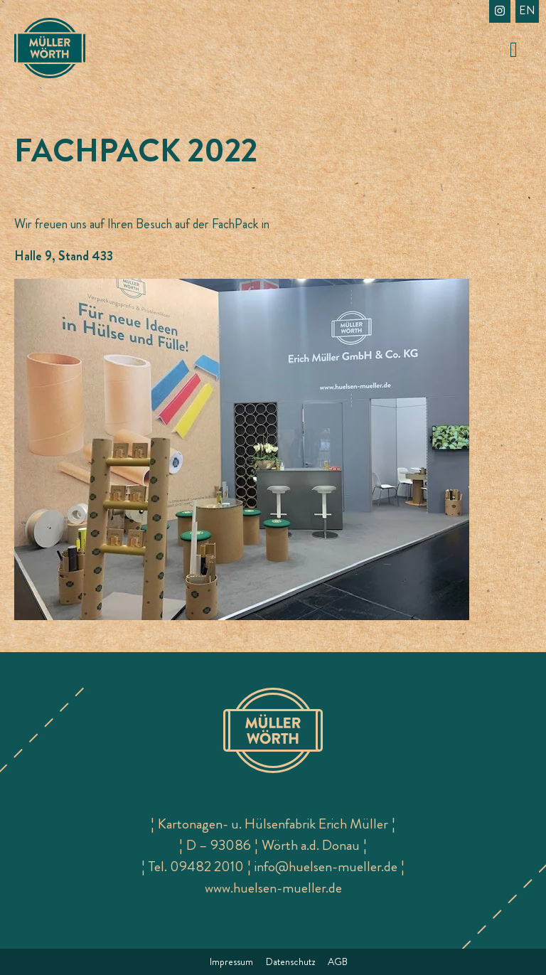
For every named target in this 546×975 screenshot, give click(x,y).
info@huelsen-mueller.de (326, 866)
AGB (338, 961)
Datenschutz (290, 961)
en (527, 10)
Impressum (231, 961)
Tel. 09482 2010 (196, 866)
